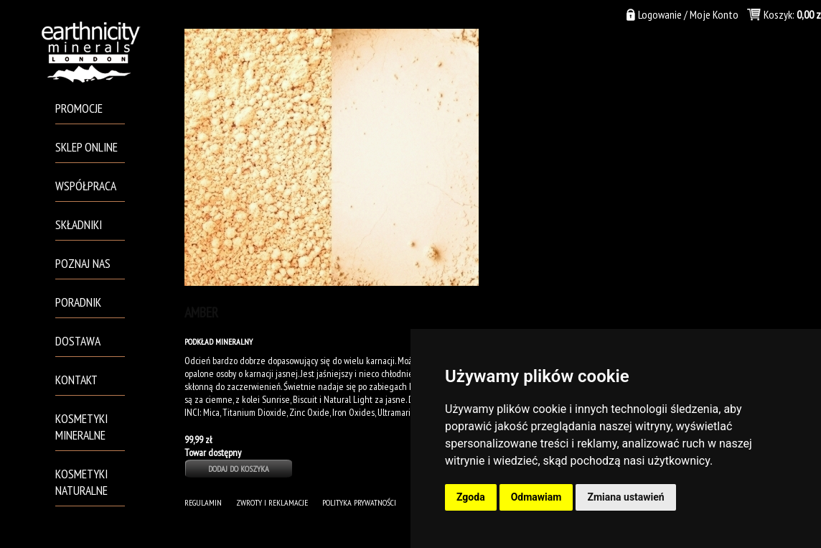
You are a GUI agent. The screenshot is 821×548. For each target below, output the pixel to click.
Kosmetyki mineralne (81, 426)
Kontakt (76, 379)
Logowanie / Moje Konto (688, 14)
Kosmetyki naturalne (81, 481)
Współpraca (85, 185)
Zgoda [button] (470, 497)
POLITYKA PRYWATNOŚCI (359, 502)
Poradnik (78, 302)
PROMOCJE (79, 108)
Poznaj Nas (83, 263)
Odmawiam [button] (536, 497)
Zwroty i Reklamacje (272, 502)
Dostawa (77, 341)
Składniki (78, 224)
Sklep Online (86, 147)
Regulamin (203, 502)
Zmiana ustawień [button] (625, 497)
